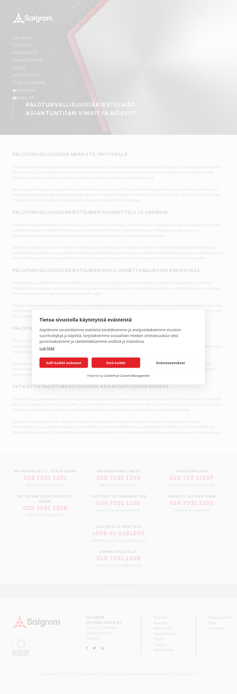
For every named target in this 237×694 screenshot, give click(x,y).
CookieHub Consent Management (127, 376)
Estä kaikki (116, 362)
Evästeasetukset (170, 362)
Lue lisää (47, 348)
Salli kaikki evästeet (63, 362)
